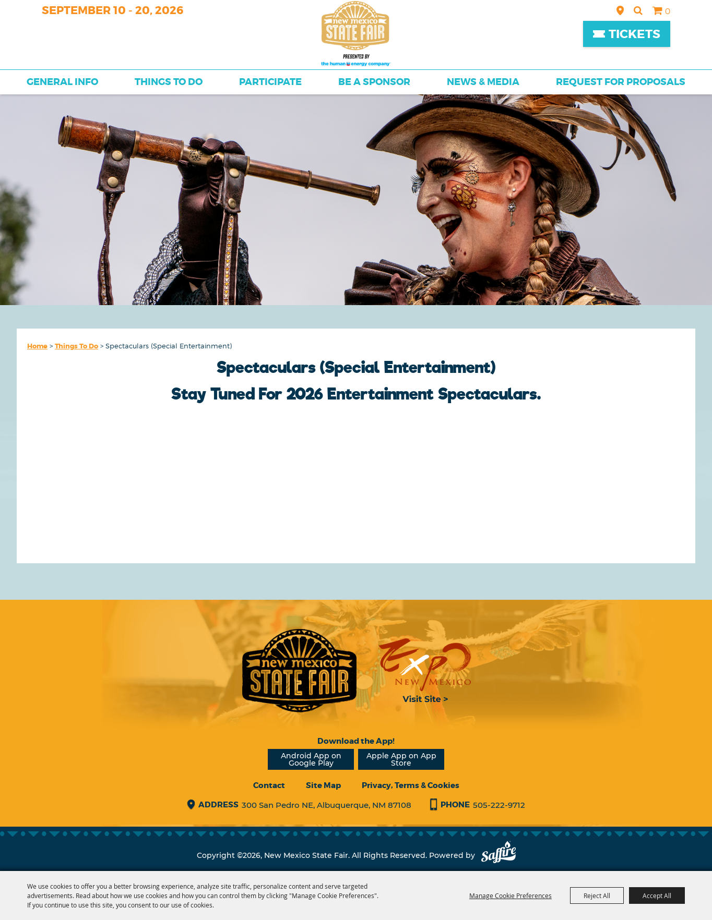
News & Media (483, 82)
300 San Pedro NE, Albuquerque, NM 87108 (326, 805)
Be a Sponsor (374, 82)
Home (37, 346)
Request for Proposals (620, 82)
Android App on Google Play (311, 759)
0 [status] (667, 11)
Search (638, 10)
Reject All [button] (597, 895)
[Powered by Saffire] (498, 855)
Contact (269, 785)
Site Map (323, 785)
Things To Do (169, 82)
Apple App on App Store (401, 759)
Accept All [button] (657, 895)
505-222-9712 (499, 805)
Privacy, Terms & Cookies (410, 785)
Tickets (634, 34)
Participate (270, 82)
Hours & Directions (620, 10)
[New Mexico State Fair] (356, 33)
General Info (62, 82)
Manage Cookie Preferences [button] (510, 895)
